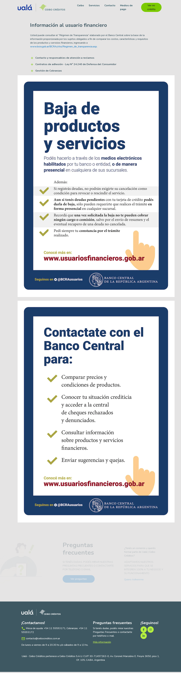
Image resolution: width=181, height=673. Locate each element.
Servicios (94, 5)
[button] (90, 59)
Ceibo (80, 5)
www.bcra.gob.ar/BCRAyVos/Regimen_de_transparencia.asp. (63, 47)
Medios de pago (126, 7)
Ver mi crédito (151, 7)
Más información (102, 643)
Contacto (109, 5)
